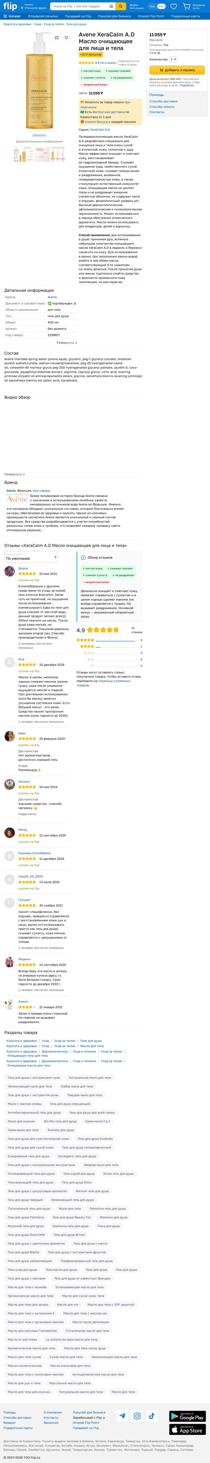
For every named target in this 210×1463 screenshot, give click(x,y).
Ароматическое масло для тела (31, 1348)
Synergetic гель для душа (77, 1156)
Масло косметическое (25, 1365)
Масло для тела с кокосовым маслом (36, 1374)
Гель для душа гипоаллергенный (86, 1147)
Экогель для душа (60, 1130)
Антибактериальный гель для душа (34, 1112)
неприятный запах (95, 84)
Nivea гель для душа (118, 1173)
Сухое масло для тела (66, 1357)
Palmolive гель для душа (108, 1208)
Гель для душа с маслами (27, 1278)
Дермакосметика (55, 1051)
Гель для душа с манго (90, 1243)
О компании (53, 1412)
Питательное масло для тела (87, 1330)
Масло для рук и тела (24, 1383)
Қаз (152, 6)
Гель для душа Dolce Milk (26, 1234)
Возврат (10, 1422)
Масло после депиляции (90, 1322)
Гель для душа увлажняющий (30, 1261)
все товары (41, 490)
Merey (22, 829)
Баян (22, 733)
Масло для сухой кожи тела (83, 1296)
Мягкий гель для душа (92, 1191)
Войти (134, 5)
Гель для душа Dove (76, 1182)
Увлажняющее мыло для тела (30, 1086)
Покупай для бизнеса (114, 16)
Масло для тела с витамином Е (31, 1313)
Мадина (24, 959)
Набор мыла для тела (77, 1086)
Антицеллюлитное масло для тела (98, 1374)
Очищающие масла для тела (28, 1065)
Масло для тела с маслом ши (85, 1313)
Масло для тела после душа (85, 1348)
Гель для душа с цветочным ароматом (36, 1243)
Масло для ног (68, 1304)
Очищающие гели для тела (27, 1055)
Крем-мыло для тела (23, 1130)
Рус (161, 6)
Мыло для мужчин (21, 1121)
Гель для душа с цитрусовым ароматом (37, 1191)
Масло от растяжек (22, 1339)
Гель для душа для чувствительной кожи (38, 1138)
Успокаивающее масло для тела (79, 1287)
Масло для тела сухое (24, 1357)
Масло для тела (123, 1392)
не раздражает (123, 77)
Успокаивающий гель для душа (31, 1173)
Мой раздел (137, 8)
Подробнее (187, 85)
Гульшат (24, 899)
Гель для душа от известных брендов (82, 1278)
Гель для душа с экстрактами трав (34, 1077)
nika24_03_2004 (30, 876)
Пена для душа (108, 1226)
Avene (52, 297)
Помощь (10, 1412)
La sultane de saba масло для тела (72, 1339)
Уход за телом (54, 24)
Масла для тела (92, 1046)
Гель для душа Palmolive (26, 1217)
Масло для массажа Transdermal (32, 1330)
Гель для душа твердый (25, 1200)
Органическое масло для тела (30, 1296)
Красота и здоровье (18, 24)
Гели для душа (76, 24)
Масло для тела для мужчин (29, 1392)
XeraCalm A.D (100, 129)
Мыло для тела (70, 1208)
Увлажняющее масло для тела (114, 1357)
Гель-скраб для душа (78, 1173)
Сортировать (14, 554)
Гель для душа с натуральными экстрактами (41, 1165)
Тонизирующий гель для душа (30, 1182)
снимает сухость (94, 77)
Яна (21, 659)
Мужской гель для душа (26, 1226)
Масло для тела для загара (28, 1304)
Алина (23, 1001)
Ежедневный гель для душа (28, 1156)
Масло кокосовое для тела (70, 1365)
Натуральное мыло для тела (90, 1077)
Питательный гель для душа (29, 1208)
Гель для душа (126, 1269)
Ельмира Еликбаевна (34, 853)
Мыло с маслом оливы (24, 1104)
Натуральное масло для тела (81, 1392)
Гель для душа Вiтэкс (69, 1234)
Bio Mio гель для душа (60, 1121)
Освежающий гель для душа (72, 1200)
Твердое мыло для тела (84, 1095)
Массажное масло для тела (70, 1383)
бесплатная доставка (109, 112)
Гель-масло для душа (61, 1269)
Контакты (157, 112)
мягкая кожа (92, 70)
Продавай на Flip (78, 16)
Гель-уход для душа (22, 1269)
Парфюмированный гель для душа (87, 1261)
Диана (23, 568)
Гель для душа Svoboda (95, 1138)
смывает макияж (119, 70)
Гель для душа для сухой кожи (31, 1147)
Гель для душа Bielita (23, 1252)
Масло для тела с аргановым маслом (36, 1322)
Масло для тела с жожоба (27, 1287)
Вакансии (51, 1422)
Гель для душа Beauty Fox (72, 1217)
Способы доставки (164, 101)
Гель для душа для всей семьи (92, 1112)
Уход (37, 24)
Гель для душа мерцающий (70, 1104)
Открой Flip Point (151, 16)
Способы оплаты (162, 106)
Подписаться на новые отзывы (129, 62)
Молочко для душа (114, 1217)
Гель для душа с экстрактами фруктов (77, 1252)
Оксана (24, 781)
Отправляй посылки (43, 16)
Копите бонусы (96, 122)
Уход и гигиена (84, 1051)
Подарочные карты (185, 16)
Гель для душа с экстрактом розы (33, 1095)
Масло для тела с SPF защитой (111, 1304)
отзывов (108, 62)
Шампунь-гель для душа (70, 1226)
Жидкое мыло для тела (101, 1165)
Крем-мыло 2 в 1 (97, 1121)
